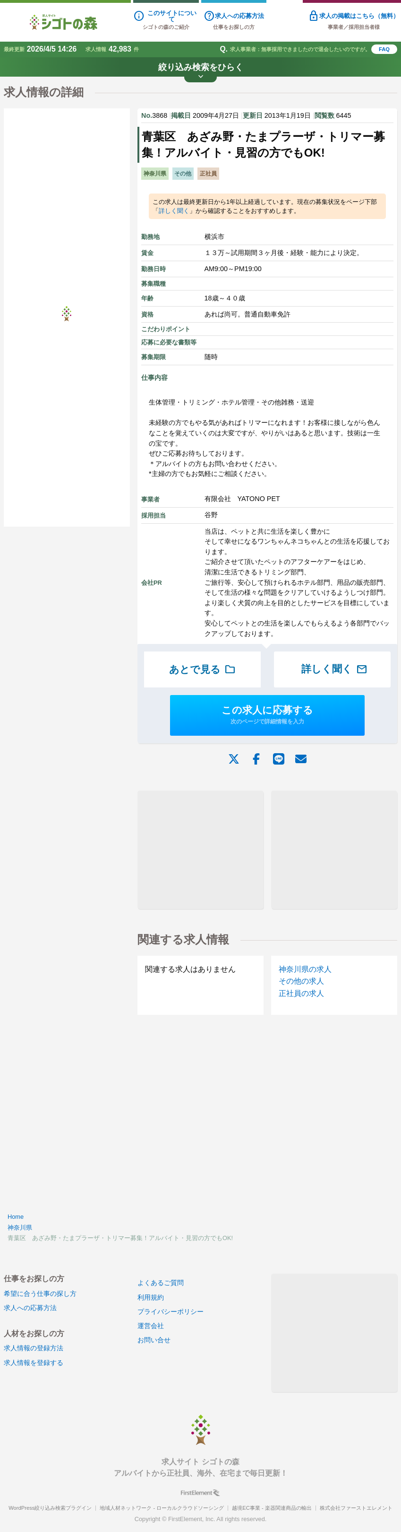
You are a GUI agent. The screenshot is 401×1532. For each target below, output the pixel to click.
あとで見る (202, 669)
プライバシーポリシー (170, 1311)
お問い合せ (154, 1340)
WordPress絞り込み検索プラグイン (50, 1508)
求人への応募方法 (30, 1308)
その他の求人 (301, 981)
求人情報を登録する (33, 1362)
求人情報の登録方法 (33, 1348)
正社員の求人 (301, 993)
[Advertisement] (200, 850)
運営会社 (150, 1325)
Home (16, 1216)
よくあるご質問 (160, 1282)
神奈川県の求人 (305, 969)
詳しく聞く (174, 210)
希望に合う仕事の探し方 (40, 1293)
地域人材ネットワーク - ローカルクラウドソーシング (162, 1508)
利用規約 (150, 1297)
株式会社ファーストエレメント (356, 1508)
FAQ (384, 49)
